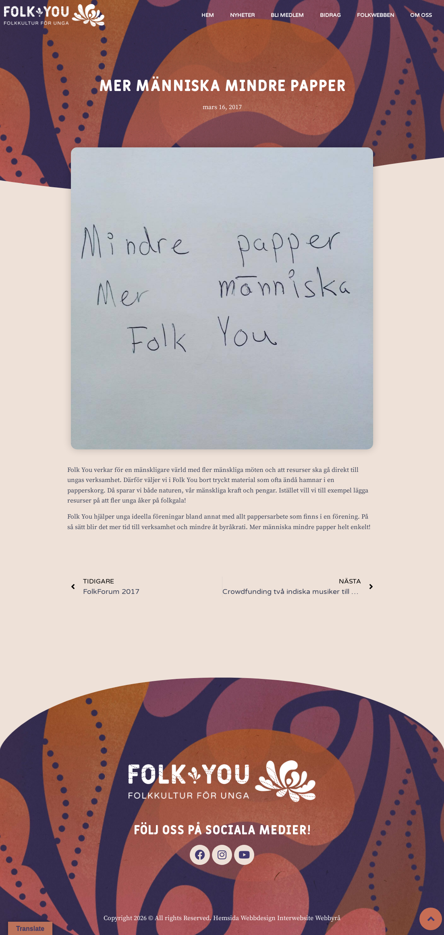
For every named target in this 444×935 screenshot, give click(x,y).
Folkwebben (375, 15)
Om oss (421, 15)
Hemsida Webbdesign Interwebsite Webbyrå (276, 918)
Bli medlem (287, 15)
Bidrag (330, 15)
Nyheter (242, 15)
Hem (207, 15)
